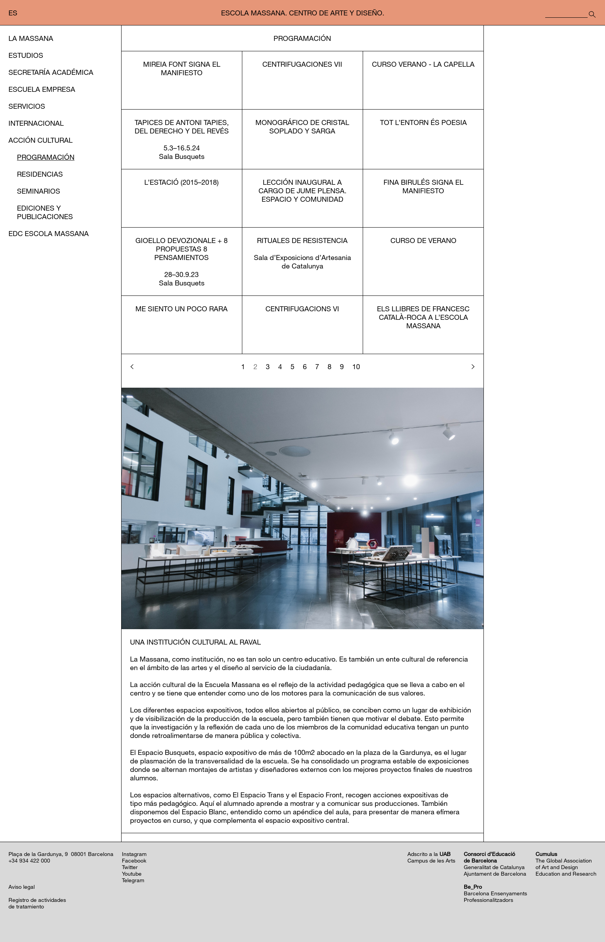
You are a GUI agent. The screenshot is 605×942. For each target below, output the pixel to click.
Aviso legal (21, 886)
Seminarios (38, 191)
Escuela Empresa (41, 89)
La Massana (30, 38)
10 (356, 366)
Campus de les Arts (431, 860)
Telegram (133, 880)
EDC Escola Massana (48, 233)
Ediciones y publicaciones (45, 212)
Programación (45, 157)
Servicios (26, 106)
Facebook (134, 860)
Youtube (132, 873)
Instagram (134, 854)
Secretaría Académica (50, 72)
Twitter (130, 867)
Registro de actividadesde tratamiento (37, 903)
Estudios (25, 55)
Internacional (36, 123)
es (12, 12)
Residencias (40, 174)
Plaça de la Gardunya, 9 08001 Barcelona (60, 854)
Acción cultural (40, 140)
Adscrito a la (429, 854)
